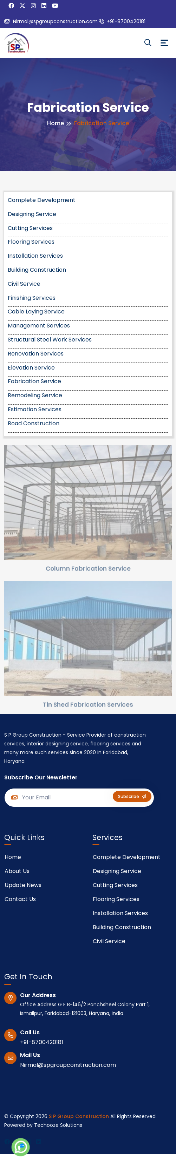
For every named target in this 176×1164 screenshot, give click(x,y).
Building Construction (37, 270)
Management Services (39, 326)
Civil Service (24, 284)
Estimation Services (34, 409)
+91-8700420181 (122, 21)
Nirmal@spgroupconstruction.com (51, 21)
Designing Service (32, 214)
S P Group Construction (79, 1116)
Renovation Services (36, 354)
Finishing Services (32, 298)
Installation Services (35, 256)
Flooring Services (31, 242)
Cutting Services (30, 228)
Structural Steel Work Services (50, 340)
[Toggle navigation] (164, 43)
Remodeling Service (35, 395)
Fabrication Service (34, 381)
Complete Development (42, 200)
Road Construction (33, 423)
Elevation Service (31, 368)
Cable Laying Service (36, 311)
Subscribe (132, 796)
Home (55, 123)
